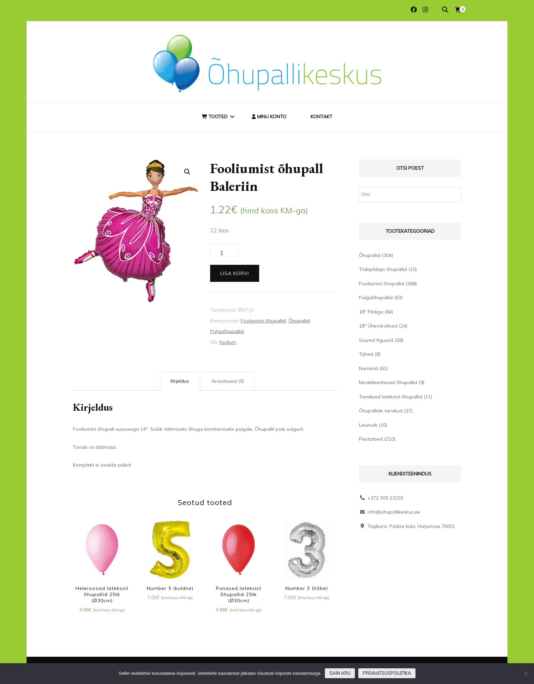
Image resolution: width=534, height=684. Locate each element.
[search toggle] (445, 9)
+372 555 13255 (385, 498)
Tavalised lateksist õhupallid (390, 397)
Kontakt (321, 116)
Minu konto (269, 116)
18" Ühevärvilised (378, 326)
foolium (227, 342)
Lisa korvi (234, 273)
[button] (187, 172)
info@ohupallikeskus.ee (393, 512)
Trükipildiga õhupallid (383, 269)
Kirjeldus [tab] (180, 381)
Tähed (366, 354)
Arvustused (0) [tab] (227, 381)
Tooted (214, 116)
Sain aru (339, 673)
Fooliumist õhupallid (263, 321)
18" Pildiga (371, 312)
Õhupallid (299, 321)
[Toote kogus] (224, 253)
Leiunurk (368, 425)
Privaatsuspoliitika (387, 673)
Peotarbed (371, 439)
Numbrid (368, 368)
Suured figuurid (376, 340)
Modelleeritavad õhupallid (388, 382)
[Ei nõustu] (525, 673)
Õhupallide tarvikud (381, 411)
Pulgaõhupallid (227, 331)
